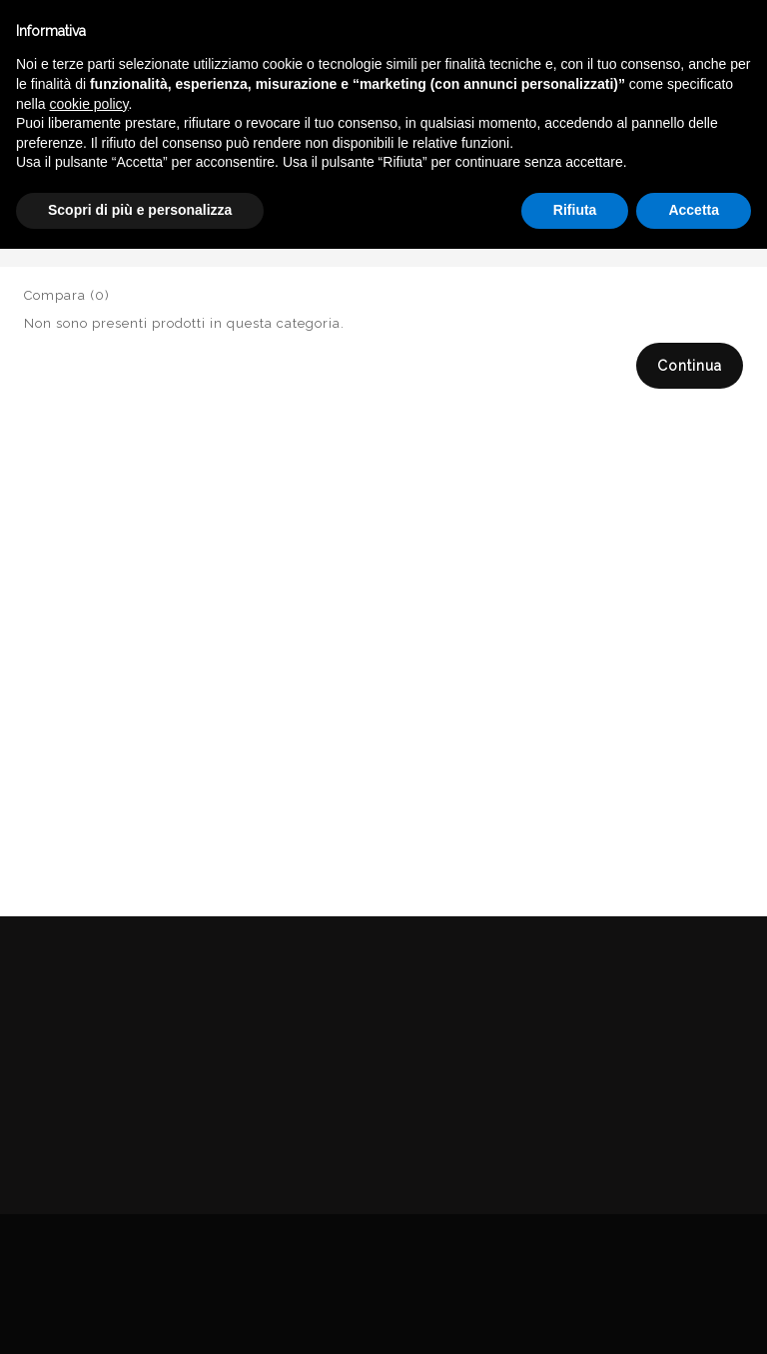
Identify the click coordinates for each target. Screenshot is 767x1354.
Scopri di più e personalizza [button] (140, 1315)
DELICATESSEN (568, 233)
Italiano (591, 164)
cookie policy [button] (88, 1209)
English (592, 188)
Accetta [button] (693, 1315)
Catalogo (459, 233)
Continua (689, 366)
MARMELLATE (695, 233)
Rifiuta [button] (575, 1315)
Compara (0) (67, 295)
